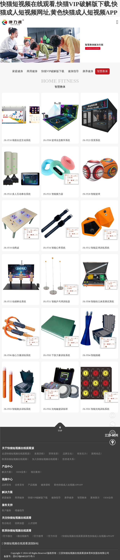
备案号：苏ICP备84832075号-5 (19, 556)
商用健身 (32, 71)
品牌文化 (68, 453)
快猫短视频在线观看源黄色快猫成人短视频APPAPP (87, 536)
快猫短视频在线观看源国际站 (21, 543)
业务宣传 (19, 484)
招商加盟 (19, 523)
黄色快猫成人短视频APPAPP (68, 484)
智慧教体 (102, 71)
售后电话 (6, 523)
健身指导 (73, 71)
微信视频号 (22, 536)
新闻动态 (96, 453)
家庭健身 (17, 71)
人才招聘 (32, 523)
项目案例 (36, 472)
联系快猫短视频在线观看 (15, 459)
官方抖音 (52, 536)
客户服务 (6, 510)
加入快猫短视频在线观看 (45, 459)
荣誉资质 (54, 453)
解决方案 (7, 472)
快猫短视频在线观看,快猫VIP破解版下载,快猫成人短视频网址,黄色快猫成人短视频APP (59, 8)
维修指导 (19, 510)
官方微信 (7, 536)
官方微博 (38, 536)
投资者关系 (68, 459)
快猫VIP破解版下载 (52, 71)
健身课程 (45, 484)
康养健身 (88, 71)
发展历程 (39, 453)
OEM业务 (21, 472)
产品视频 (32, 484)
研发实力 (82, 453)
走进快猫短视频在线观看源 (16, 453)
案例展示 (95, 497)
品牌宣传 (6, 484)
